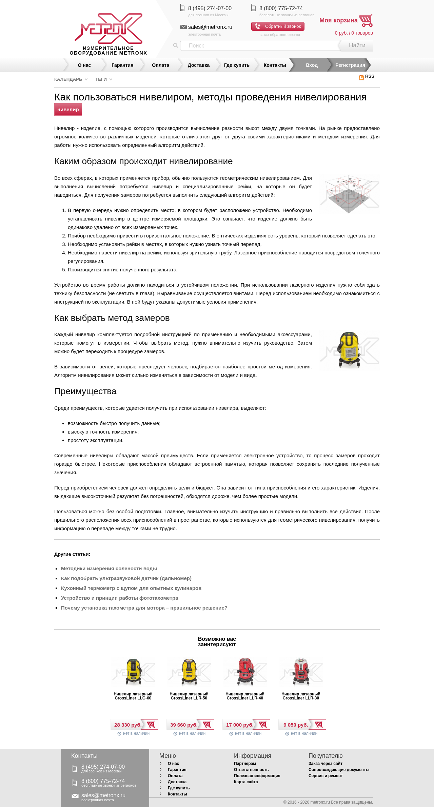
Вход (312, 65)
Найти (357, 45)
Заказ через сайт (325, 763)
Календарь (68, 79)
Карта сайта (246, 782)
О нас (84, 65)
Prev (179, 643)
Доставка (199, 65)
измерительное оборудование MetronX (108, 50)
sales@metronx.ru (210, 27)
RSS (366, 76)
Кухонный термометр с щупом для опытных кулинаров (131, 588)
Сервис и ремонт (326, 775)
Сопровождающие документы (339, 769)
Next (254, 643)
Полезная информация (257, 775)
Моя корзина (338, 20)
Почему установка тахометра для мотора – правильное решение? (144, 608)
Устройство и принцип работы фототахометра (119, 598)
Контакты (275, 65)
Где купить (237, 65)
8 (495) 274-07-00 (210, 8)
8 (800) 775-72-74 (281, 8)
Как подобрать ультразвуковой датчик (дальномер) (126, 578)
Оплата (160, 65)
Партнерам (245, 763)
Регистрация (350, 65)
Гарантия (122, 65)
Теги (101, 79)
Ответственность (251, 769)
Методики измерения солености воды (109, 568)
